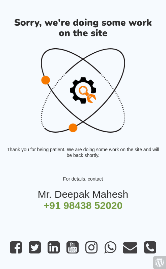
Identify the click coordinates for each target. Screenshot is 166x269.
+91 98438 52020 (83, 205)
